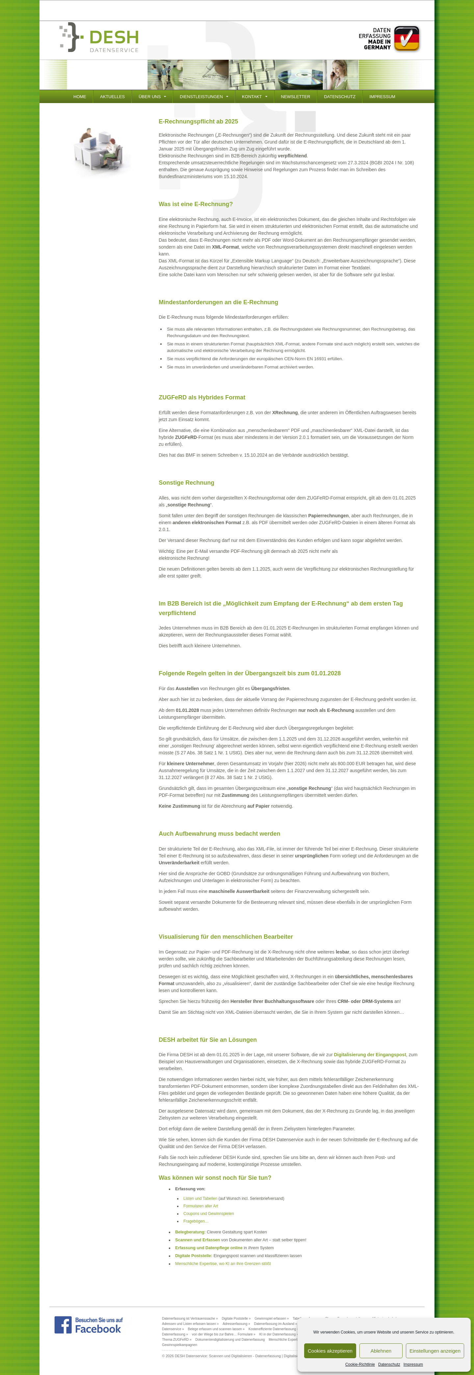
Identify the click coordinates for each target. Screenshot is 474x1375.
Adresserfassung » (236, 1324)
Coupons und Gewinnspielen (208, 1213)
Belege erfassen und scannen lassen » (216, 1329)
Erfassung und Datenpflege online (209, 1248)
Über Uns (150, 96)
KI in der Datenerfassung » (279, 1334)
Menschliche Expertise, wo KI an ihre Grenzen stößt (223, 1263)
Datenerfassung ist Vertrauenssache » (190, 1318)
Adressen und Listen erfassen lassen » (190, 1324)
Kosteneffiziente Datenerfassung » (274, 1329)
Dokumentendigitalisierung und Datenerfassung (230, 1339)
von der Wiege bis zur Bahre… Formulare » (223, 1334)
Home (79, 96)
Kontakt (252, 96)
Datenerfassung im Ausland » (275, 1324)
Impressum (413, 1364)
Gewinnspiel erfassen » (271, 1318)
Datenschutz (389, 1364)
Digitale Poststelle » (236, 1318)
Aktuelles (112, 96)
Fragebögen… (196, 1221)
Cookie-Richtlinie (360, 1364)
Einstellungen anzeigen (435, 1351)
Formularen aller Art (200, 1206)
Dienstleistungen (201, 96)
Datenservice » (173, 1329)
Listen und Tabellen (200, 1198)
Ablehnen (381, 1351)
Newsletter (295, 96)
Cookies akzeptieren (330, 1351)
